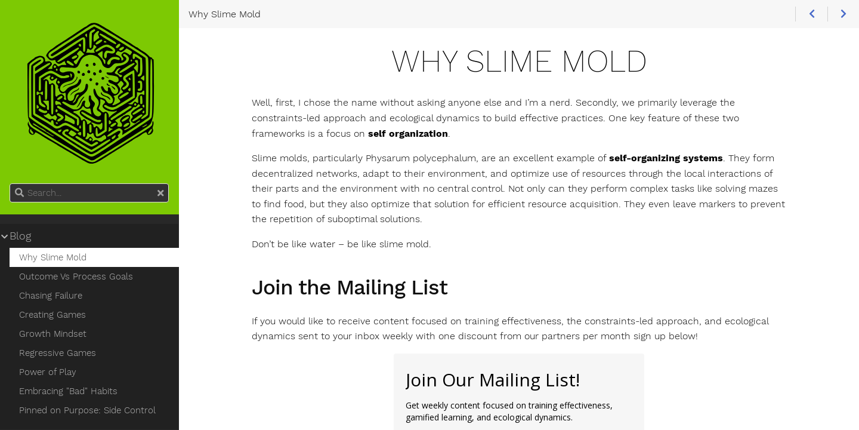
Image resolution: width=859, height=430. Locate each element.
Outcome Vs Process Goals (76, 276)
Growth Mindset (52, 333)
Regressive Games (57, 353)
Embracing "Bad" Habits (68, 391)
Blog (20, 236)
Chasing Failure (50, 295)
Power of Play (47, 372)
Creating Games (52, 314)
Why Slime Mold (52, 257)
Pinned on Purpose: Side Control (87, 410)
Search (10, 183)
